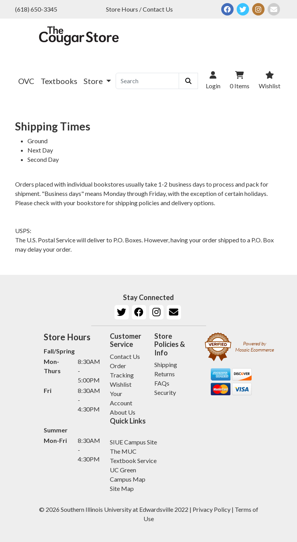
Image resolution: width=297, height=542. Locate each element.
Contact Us (125, 356)
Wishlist (120, 384)
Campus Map (127, 479)
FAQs (161, 383)
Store (94, 81)
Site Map (122, 488)
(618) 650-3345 (36, 9)
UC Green (123, 469)
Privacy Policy (211, 509)
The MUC (123, 451)
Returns (164, 373)
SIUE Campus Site (133, 442)
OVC (26, 81)
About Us (122, 412)
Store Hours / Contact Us (139, 9)
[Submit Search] (188, 81)
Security (165, 392)
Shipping (165, 364)
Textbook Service (133, 460)
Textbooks (59, 81)
